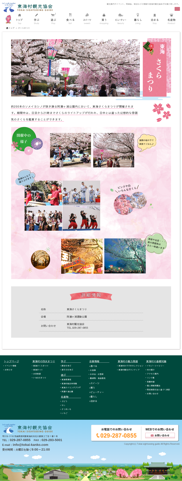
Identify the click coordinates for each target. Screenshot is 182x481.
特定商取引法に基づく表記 (158, 389)
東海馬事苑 (66, 379)
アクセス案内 (152, 373)
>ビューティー (96, 392)
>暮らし (93, 396)
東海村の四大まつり (43, 361)
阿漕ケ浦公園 (67, 391)
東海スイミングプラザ (71, 387)
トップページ (11, 361)
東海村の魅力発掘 (128, 361)
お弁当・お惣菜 (97, 374)
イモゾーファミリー (155, 365)
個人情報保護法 (153, 385)
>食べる (93, 366)
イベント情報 (10, 365)
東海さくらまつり (41, 365)
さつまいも (66, 409)
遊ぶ (71, 375)
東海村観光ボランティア (129, 369)
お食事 (93, 370)
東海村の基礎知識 (156, 361)
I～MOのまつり (39, 377)
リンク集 (151, 377)
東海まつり (38, 369)
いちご (64, 413)
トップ (12, 28)
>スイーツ (94, 383)
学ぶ (71, 361)
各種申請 (151, 381)
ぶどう (64, 401)
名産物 (71, 397)
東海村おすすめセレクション (130, 365)
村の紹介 (151, 369)
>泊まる (93, 401)
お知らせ (8, 369)
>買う (92, 387)
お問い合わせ (152, 393)
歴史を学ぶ (66, 365)
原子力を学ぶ (67, 369)
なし (63, 405)
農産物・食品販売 (97, 378)
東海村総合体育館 (69, 383)
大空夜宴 (37, 373)
